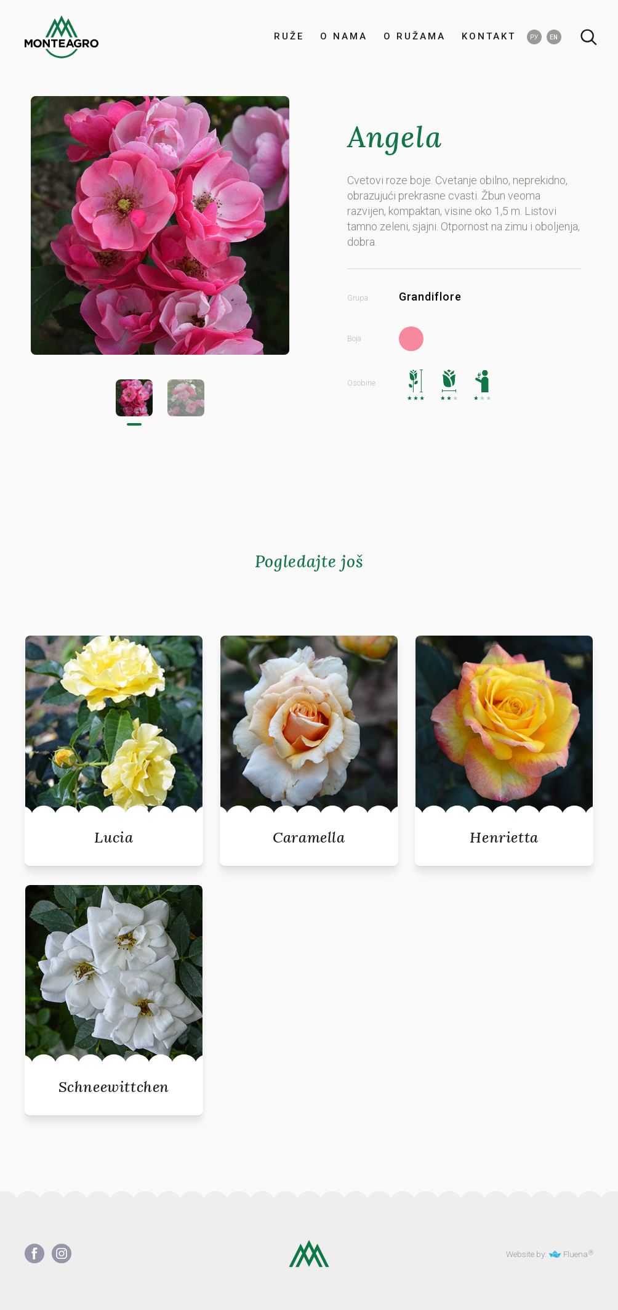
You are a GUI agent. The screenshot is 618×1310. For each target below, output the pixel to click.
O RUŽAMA (414, 36)
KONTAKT (489, 36)
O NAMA (343, 36)
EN (554, 37)
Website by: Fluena (547, 1254)
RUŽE (289, 36)
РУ (534, 37)
